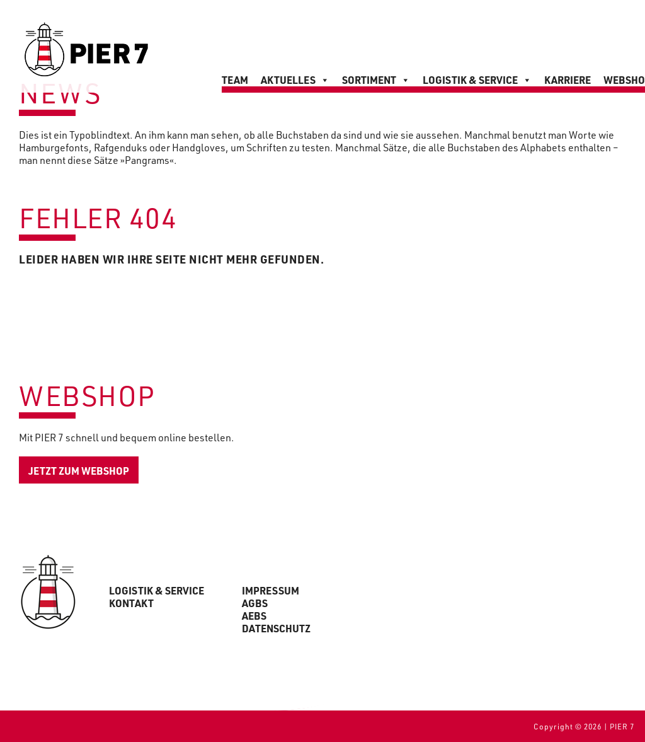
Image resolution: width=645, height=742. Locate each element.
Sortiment (376, 79)
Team (235, 79)
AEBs (254, 616)
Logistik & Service (477, 79)
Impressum (270, 590)
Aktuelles (295, 79)
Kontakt (131, 603)
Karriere (567, 79)
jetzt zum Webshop (78, 470)
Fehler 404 (98, 217)
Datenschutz (276, 628)
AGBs (255, 603)
